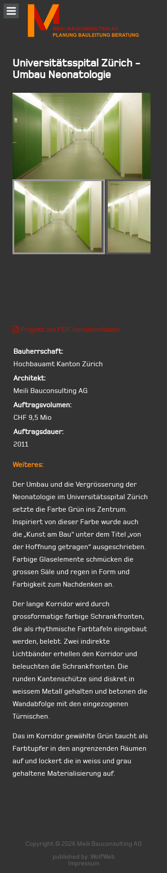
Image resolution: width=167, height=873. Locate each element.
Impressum (83, 863)
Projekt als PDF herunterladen (66, 330)
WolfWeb (102, 856)
